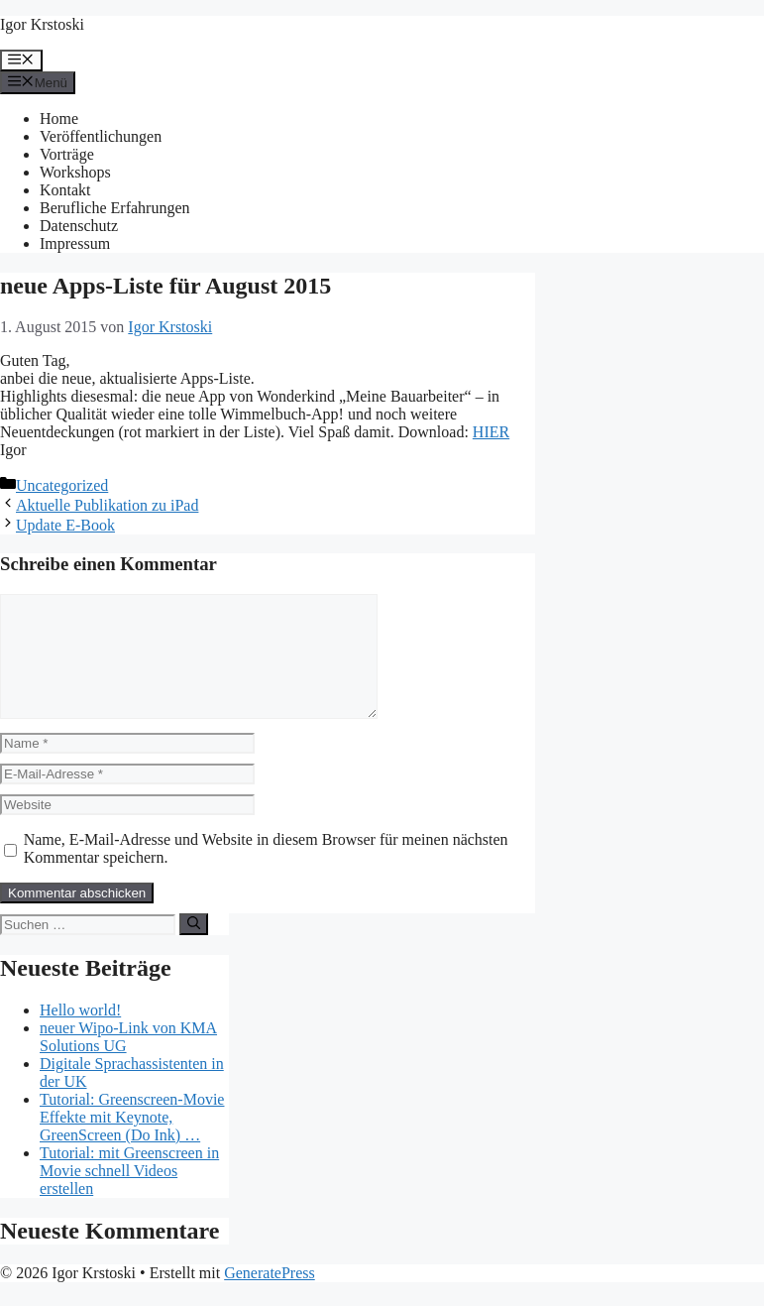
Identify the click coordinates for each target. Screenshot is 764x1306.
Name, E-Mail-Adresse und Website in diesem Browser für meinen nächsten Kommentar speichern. (266, 872)
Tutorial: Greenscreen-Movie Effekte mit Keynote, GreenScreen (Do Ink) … (132, 1141)
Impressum (75, 243)
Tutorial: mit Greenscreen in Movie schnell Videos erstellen (129, 1194)
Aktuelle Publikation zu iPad (107, 505)
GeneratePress (269, 1296)
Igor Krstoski (42, 24)
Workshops (75, 172)
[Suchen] (193, 948)
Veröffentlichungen (101, 136)
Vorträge (67, 154)
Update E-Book (65, 525)
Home (59, 118)
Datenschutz (79, 225)
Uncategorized (62, 485)
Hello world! (80, 1033)
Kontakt (65, 189)
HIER (491, 431)
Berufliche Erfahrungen (114, 207)
